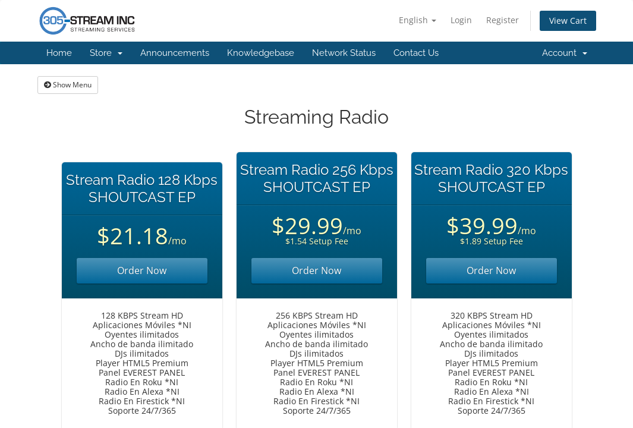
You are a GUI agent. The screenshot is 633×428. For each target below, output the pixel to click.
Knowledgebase (260, 53)
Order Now (141, 270)
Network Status (344, 53)
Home (59, 53)
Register (502, 20)
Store (106, 53)
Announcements (174, 53)
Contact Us (416, 53)
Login (461, 20)
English (417, 20)
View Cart (568, 20)
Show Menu (68, 85)
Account (564, 53)
